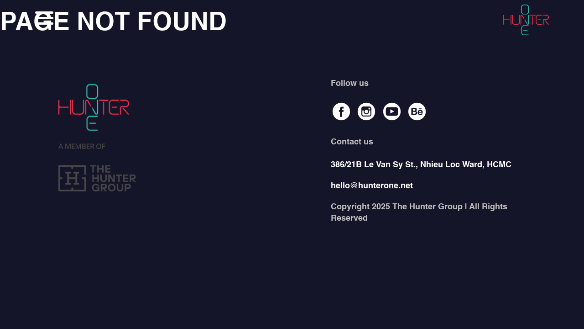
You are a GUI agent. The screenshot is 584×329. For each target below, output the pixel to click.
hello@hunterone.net (372, 186)
